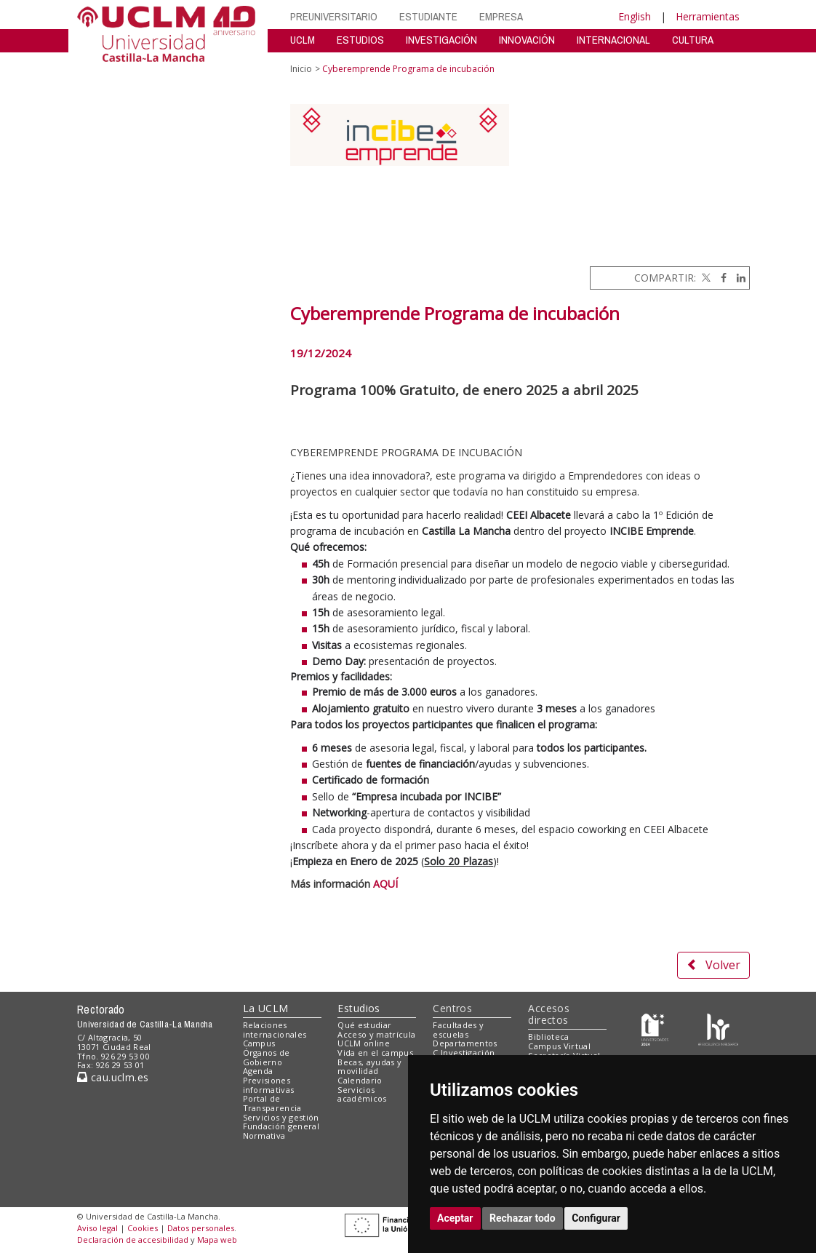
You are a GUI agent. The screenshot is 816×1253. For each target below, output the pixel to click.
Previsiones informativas (269, 1085)
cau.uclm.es (112, 1077)
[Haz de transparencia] (654, 1028)
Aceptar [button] (455, 1218)
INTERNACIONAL (613, 39)
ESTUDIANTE (428, 16)
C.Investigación (464, 1052)
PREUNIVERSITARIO (333, 16)
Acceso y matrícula (376, 1034)
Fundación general (281, 1126)
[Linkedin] (737, 278)
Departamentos (465, 1043)
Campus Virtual (559, 1046)
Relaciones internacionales (275, 1029)
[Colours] (718, 1028)
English (634, 16)
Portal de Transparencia (272, 1103)
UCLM (302, 39)
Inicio (301, 69)
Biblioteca (548, 1036)
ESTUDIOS (360, 39)
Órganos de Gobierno (266, 1057)
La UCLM (266, 1008)
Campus (259, 1043)
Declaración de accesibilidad (132, 1239)
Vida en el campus (375, 1052)
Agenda (258, 1070)
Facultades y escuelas (458, 1029)
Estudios (358, 1008)
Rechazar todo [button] (522, 1218)
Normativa (264, 1135)
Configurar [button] (596, 1218)
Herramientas (708, 16)
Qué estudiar (364, 1024)
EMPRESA (501, 16)
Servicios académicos (361, 1094)
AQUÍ (385, 884)
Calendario (359, 1080)
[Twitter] (705, 278)
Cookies (142, 1227)
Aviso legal (97, 1227)
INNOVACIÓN (527, 39)
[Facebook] (720, 278)
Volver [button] (713, 965)
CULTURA (692, 39)
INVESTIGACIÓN (441, 39)
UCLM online (363, 1043)
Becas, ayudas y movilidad (369, 1067)
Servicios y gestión (281, 1117)
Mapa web (217, 1239)
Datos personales (200, 1227)
